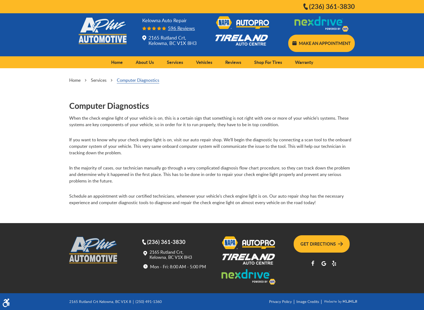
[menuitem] (117, 62)
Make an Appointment (321, 43)
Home (117, 62)
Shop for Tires (268, 62)
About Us (145, 62)
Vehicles (204, 62)
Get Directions (321, 244)
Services (175, 62)
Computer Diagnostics (138, 80)
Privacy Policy (281, 301)
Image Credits (308, 301)
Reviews (233, 62)
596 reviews (181, 28)
